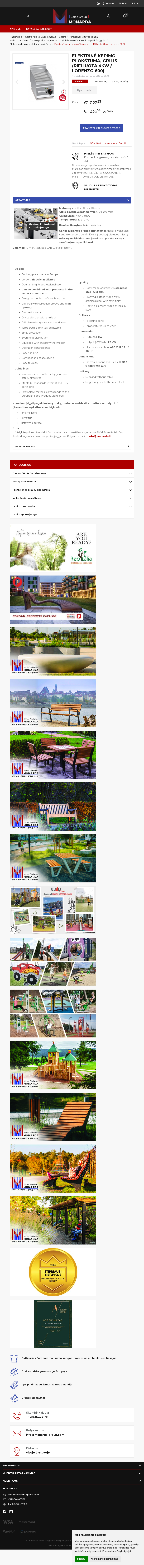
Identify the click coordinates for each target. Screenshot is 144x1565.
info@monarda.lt (99, 436)
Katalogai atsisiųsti (39, 29)
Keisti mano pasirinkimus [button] (104, 1558)
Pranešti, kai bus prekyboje (101, 128)
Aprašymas (22, 200)
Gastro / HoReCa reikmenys (29, 473)
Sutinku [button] (81, 1558)
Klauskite (80, 81)
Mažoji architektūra (24, 481)
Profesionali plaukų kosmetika (31, 489)
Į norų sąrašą (120, 81)
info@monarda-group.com (45, 1434)
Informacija (12, 1465)
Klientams (10, 1480)
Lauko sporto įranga (25, 514)
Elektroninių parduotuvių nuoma (64, 1545)
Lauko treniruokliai (24, 506)
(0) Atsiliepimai (25, 446)
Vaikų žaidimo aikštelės (27, 498)
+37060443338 (37, 1417)
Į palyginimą (100, 81)
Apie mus (15, 29)
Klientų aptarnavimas (19, 1473)
